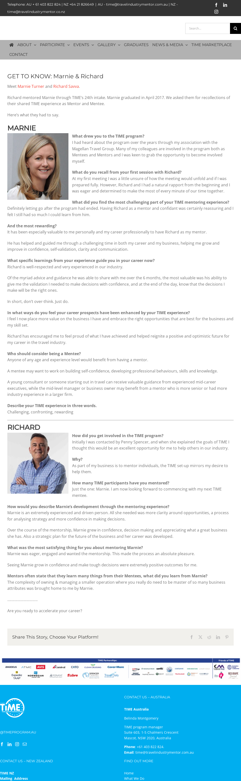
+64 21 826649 (81, 4)
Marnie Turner (31, 86)
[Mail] (25, 744)
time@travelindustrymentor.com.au (164, 752)
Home (129, 773)
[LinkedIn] (9, 744)
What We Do (134, 778)
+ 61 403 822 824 (47, 4)
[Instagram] (17, 744)
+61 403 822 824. (150, 746)
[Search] (235, 28)
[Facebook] (2, 744)
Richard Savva (66, 86)
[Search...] (207, 28)
